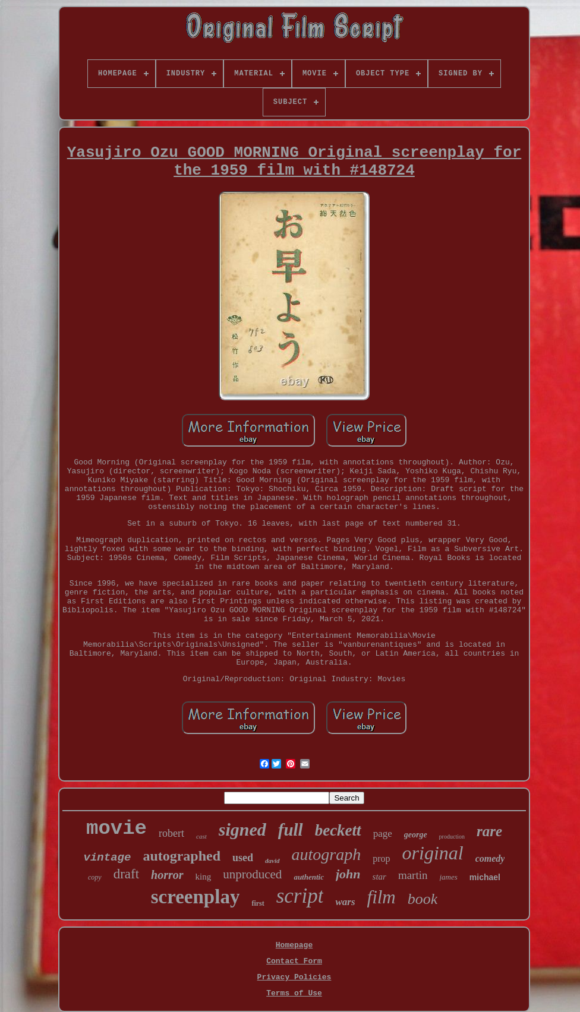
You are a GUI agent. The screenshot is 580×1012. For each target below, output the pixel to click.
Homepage (294, 945)
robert (171, 833)
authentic (309, 876)
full (290, 829)
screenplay (195, 896)
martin (413, 875)
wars (345, 901)
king (204, 876)
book (423, 898)
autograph (326, 854)
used (242, 858)
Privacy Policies (294, 977)
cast (201, 836)
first (257, 903)
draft (126, 873)
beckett (338, 830)
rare (489, 831)
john (348, 873)
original (433, 853)
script (300, 895)
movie (116, 828)
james (449, 876)
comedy (490, 858)
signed (242, 829)
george (415, 834)
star (379, 876)
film (381, 897)
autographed (181, 856)
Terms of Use (294, 993)
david (272, 860)
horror (167, 874)
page (382, 833)
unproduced (252, 874)
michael (484, 877)
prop (381, 858)
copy (95, 877)
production (452, 836)
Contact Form (294, 961)
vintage (107, 857)
